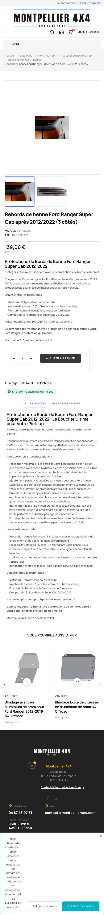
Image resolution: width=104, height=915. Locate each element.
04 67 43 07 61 (20, 812)
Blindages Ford (12, 722)
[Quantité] (22, 358)
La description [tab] (34, 403)
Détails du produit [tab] (66, 403)
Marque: (11, 230)
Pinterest (46, 383)
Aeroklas (24, 230)
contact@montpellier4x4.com (61, 787)
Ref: (7, 235)
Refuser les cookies (45, 906)
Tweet (29, 383)
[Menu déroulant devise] (93, 32)
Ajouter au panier (60, 358)
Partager (12, 383)
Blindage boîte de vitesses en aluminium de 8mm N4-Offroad (77, 707)
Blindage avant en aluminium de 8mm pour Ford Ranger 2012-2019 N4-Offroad (24, 709)
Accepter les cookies (81, 906)
